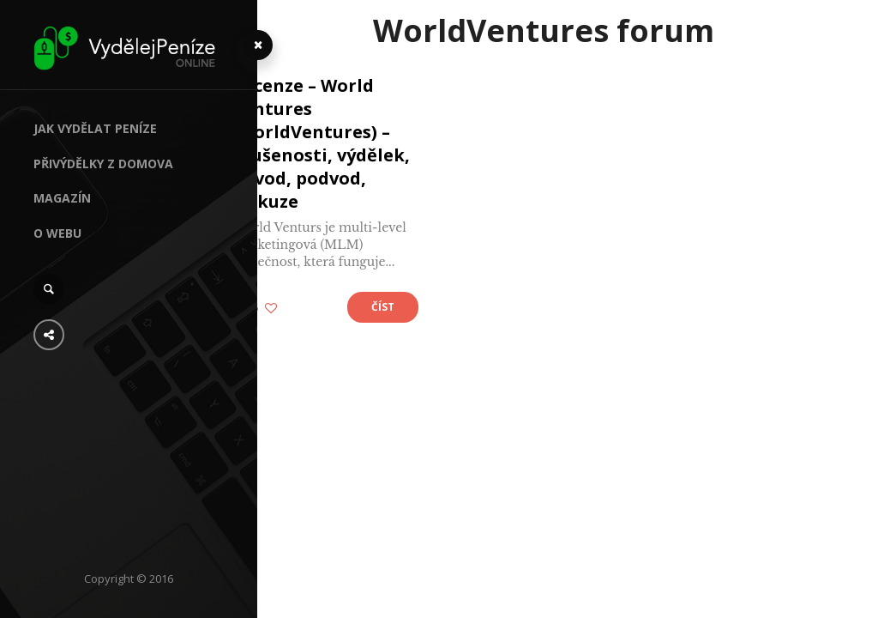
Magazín (62, 198)
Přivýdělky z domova (103, 163)
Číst (411, 307)
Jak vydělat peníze (95, 128)
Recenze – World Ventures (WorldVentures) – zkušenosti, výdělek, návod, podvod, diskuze (353, 143)
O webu (57, 233)
